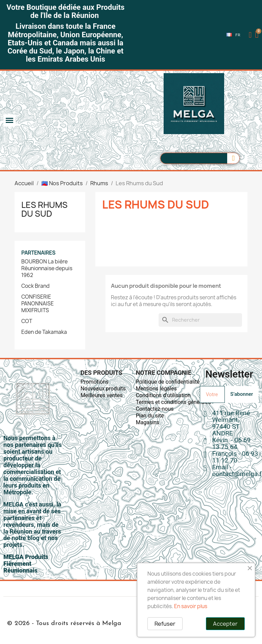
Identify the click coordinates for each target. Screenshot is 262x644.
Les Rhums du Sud (44, 209)
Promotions (94, 382)
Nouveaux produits (103, 388)
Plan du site (150, 415)
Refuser (164, 623)
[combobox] (191, 158)
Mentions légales (156, 388)
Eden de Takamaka (44, 332)
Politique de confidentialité (168, 382)
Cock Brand (35, 286)
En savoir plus (190, 606)
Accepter (225, 623)
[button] (257, 35)
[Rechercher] (200, 320)
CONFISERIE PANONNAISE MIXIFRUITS (37, 304)
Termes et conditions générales (173, 402)
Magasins (148, 422)
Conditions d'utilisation (163, 395)
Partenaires (38, 252)
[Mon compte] (250, 35)
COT (26, 321)
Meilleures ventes (101, 395)
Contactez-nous (155, 409)
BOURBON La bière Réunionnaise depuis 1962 (46, 268)
